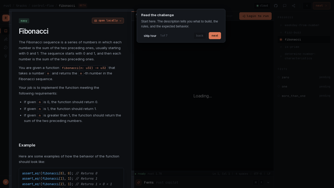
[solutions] (6, 56)
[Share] (293, 5)
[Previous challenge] (307, 5)
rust (7, 6)
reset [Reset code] (229, 16)
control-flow (43, 6)
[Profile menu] (6, 182)
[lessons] (6, 31)
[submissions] (6, 47)
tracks (21, 6)
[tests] (6, 39)
